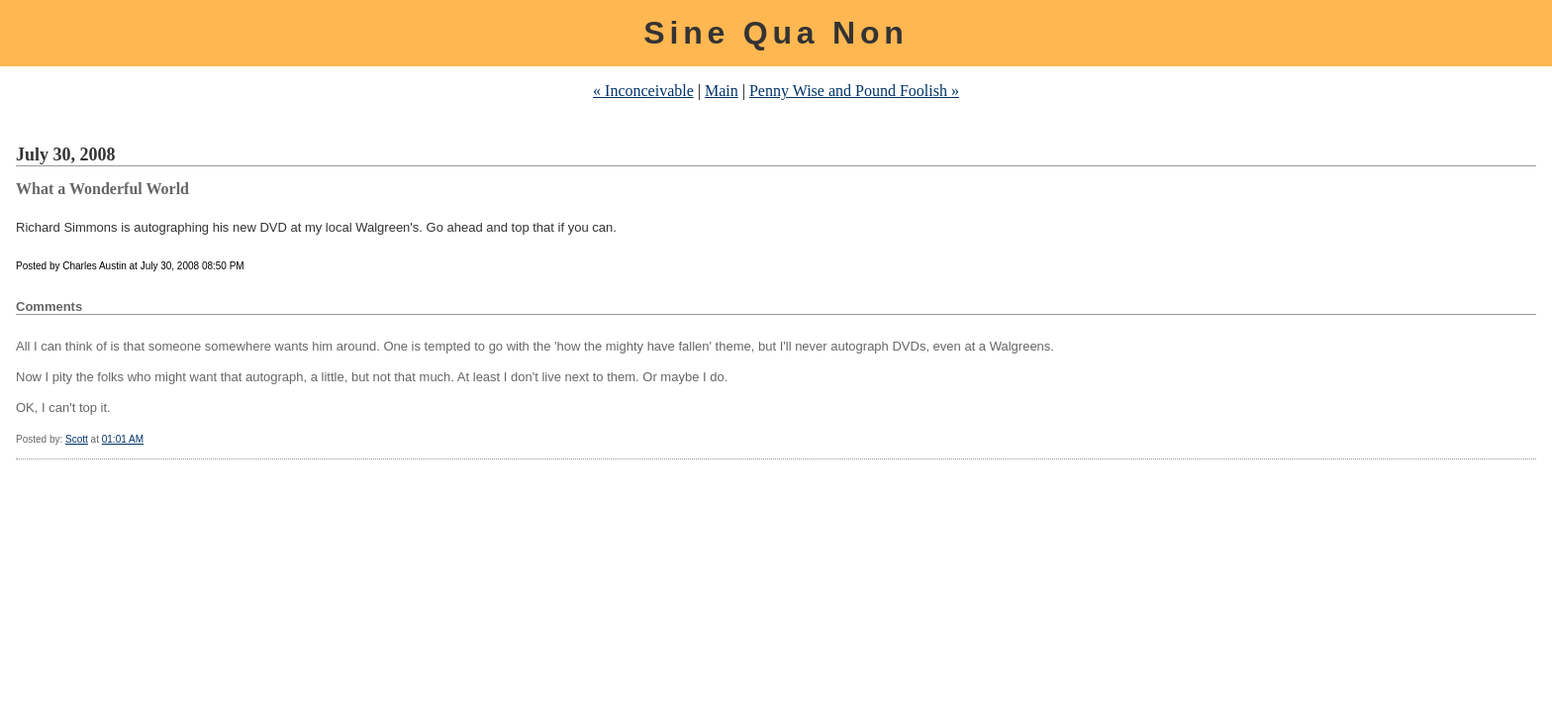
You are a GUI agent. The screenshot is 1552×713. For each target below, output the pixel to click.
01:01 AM (123, 439)
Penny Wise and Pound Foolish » (854, 90)
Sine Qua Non (775, 33)
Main (721, 90)
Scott (76, 439)
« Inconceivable (643, 90)
